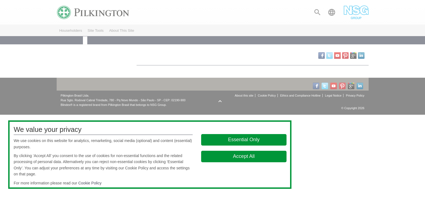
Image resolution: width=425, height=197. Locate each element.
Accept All (244, 156)
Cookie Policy (90, 183)
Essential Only (243, 139)
